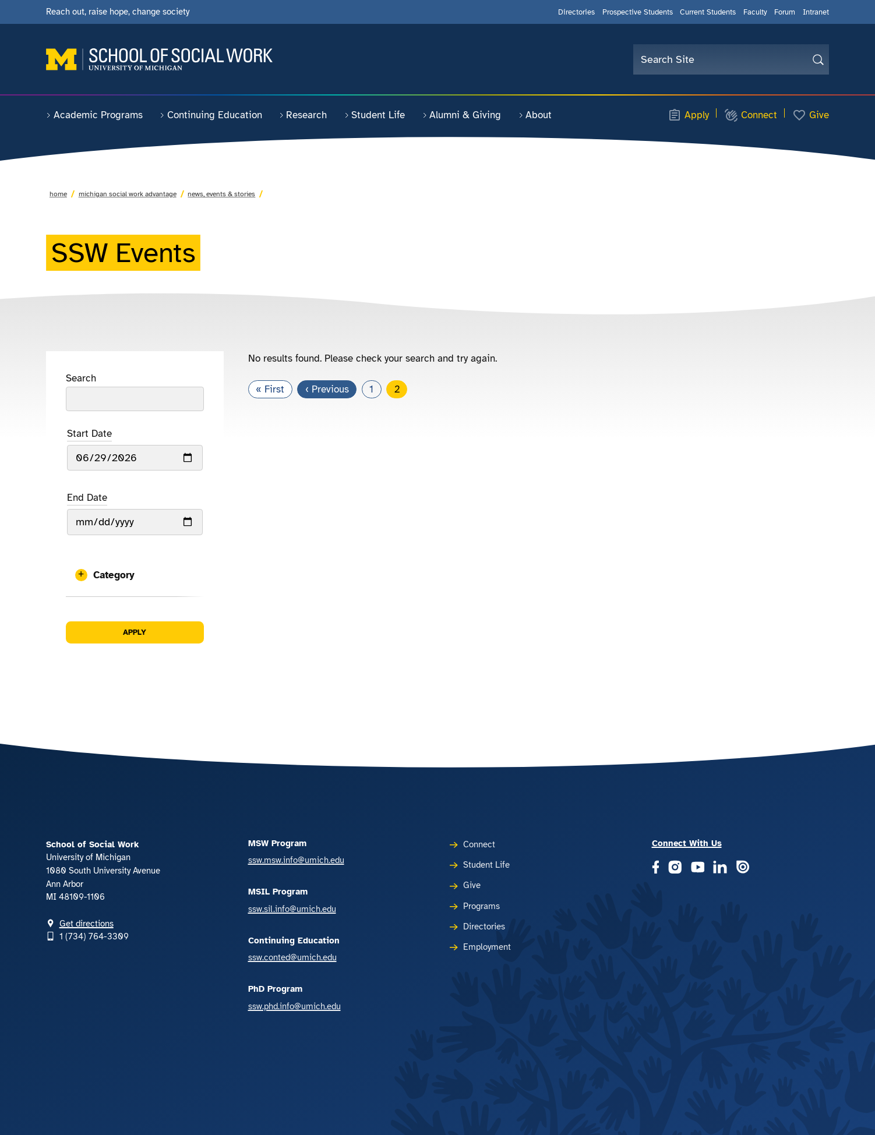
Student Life (374, 115)
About (535, 115)
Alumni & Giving (462, 115)
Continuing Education (211, 115)
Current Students (708, 12)
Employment (487, 947)
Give (810, 115)
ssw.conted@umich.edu (292, 957)
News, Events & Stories (221, 194)
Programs (481, 906)
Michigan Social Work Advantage (128, 194)
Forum (784, 12)
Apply (688, 115)
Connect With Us (687, 843)
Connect (750, 115)
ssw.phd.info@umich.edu (294, 1006)
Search (81, 378)
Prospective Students (637, 12)
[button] (135, 575)
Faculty (755, 12)
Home (58, 194)
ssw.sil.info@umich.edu (292, 909)
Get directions (86, 923)
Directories (576, 12)
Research (303, 115)
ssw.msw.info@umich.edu (296, 860)
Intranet (816, 12)
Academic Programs (94, 115)
